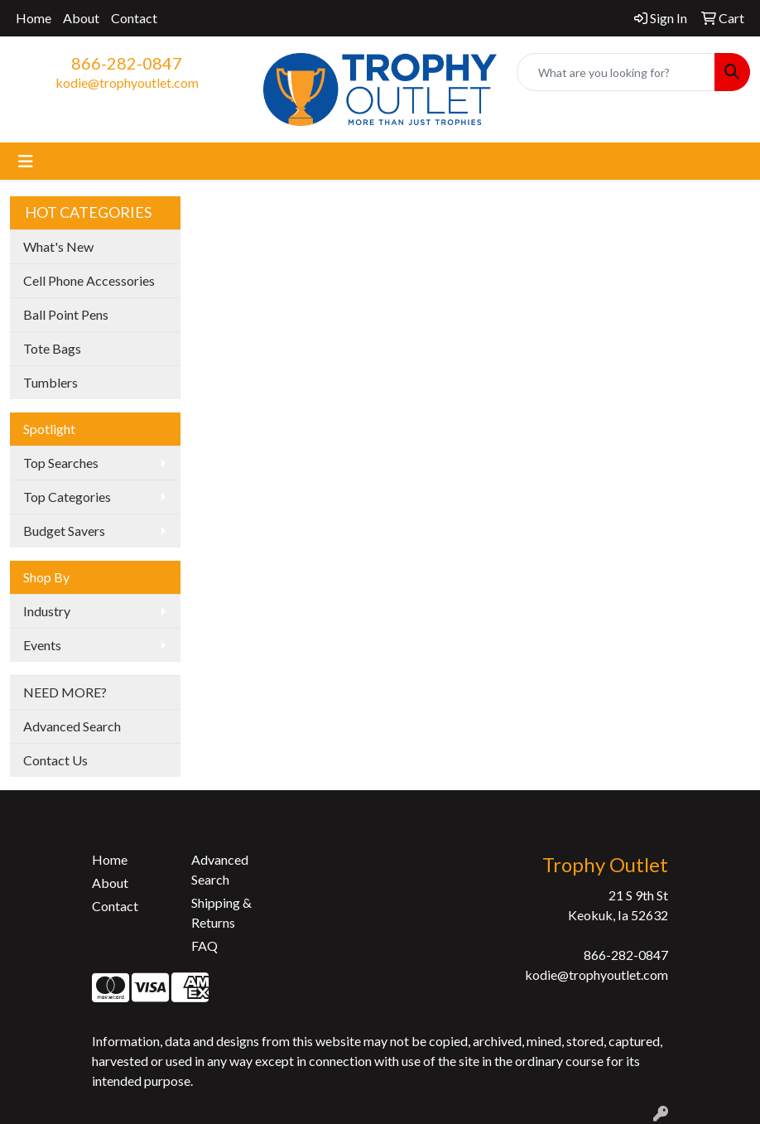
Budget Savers (64, 530)
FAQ (204, 945)
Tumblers (50, 382)
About (81, 18)
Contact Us (55, 760)
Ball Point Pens (65, 314)
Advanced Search (72, 726)
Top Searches (61, 462)
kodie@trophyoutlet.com (127, 82)
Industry (46, 611)
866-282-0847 (126, 63)
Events (42, 645)
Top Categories (67, 496)
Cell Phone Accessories (89, 280)
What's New (58, 246)
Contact (134, 18)
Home (33, 18)
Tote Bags (52, 348)
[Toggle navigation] (25, 161)
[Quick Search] (616, 72)
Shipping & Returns (221, 912)
